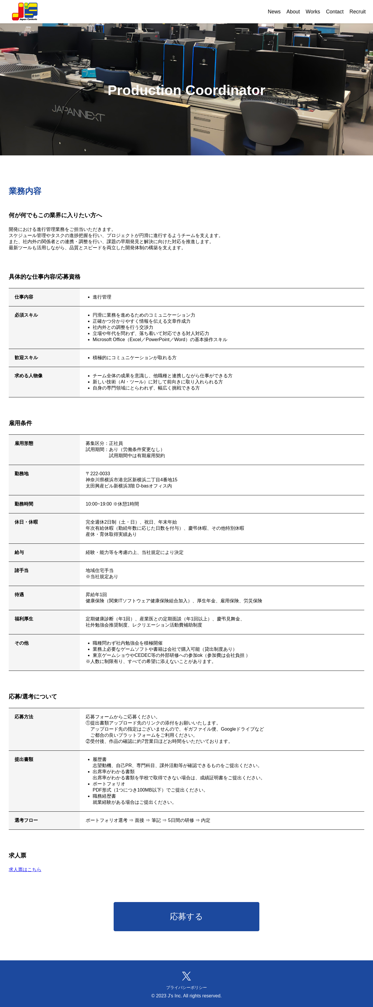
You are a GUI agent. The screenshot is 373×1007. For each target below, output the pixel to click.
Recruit (357, 12)
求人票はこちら (25, 869)
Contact (335, 12)
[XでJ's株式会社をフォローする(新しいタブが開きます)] (186, 976)
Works (313, 12)
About (293, 12)
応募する (186, 916)
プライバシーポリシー (186, 987)
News (274, 12)
